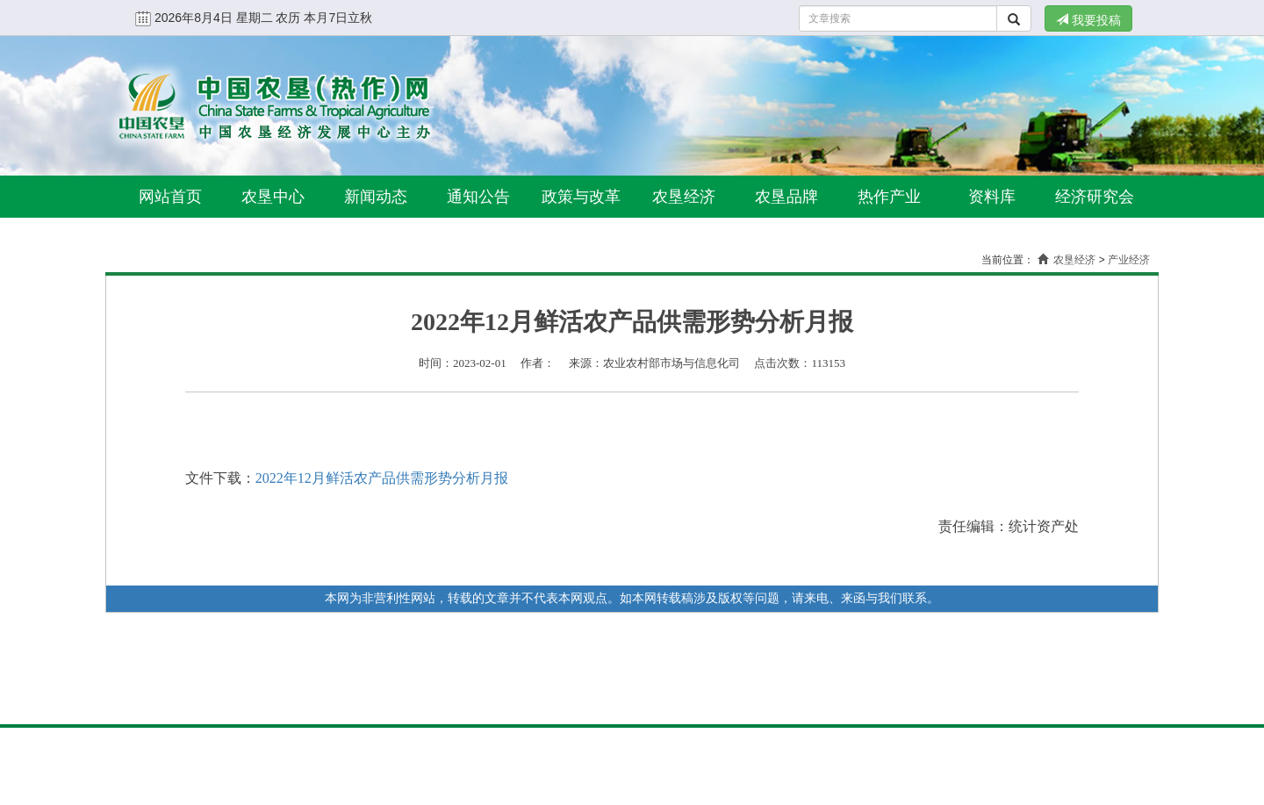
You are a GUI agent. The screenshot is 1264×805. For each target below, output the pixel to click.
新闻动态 (375, 196)
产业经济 (1129, 260)
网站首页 (170, 196)
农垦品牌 (786, 196)
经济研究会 (1094, 196)
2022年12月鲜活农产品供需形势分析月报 (381, 478)
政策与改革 (581, 196)
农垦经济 (683, 196)
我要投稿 (1088, 20)
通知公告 (478, 196)
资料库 (992, 196)
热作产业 (889, 196)
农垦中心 (273, 196)
